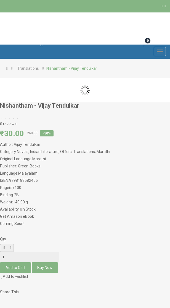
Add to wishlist (14, 276)
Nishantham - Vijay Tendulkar (71, 68)
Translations (28, 68)
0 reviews (8, 124)
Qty (3, 239)
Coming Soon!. (12, 223)
